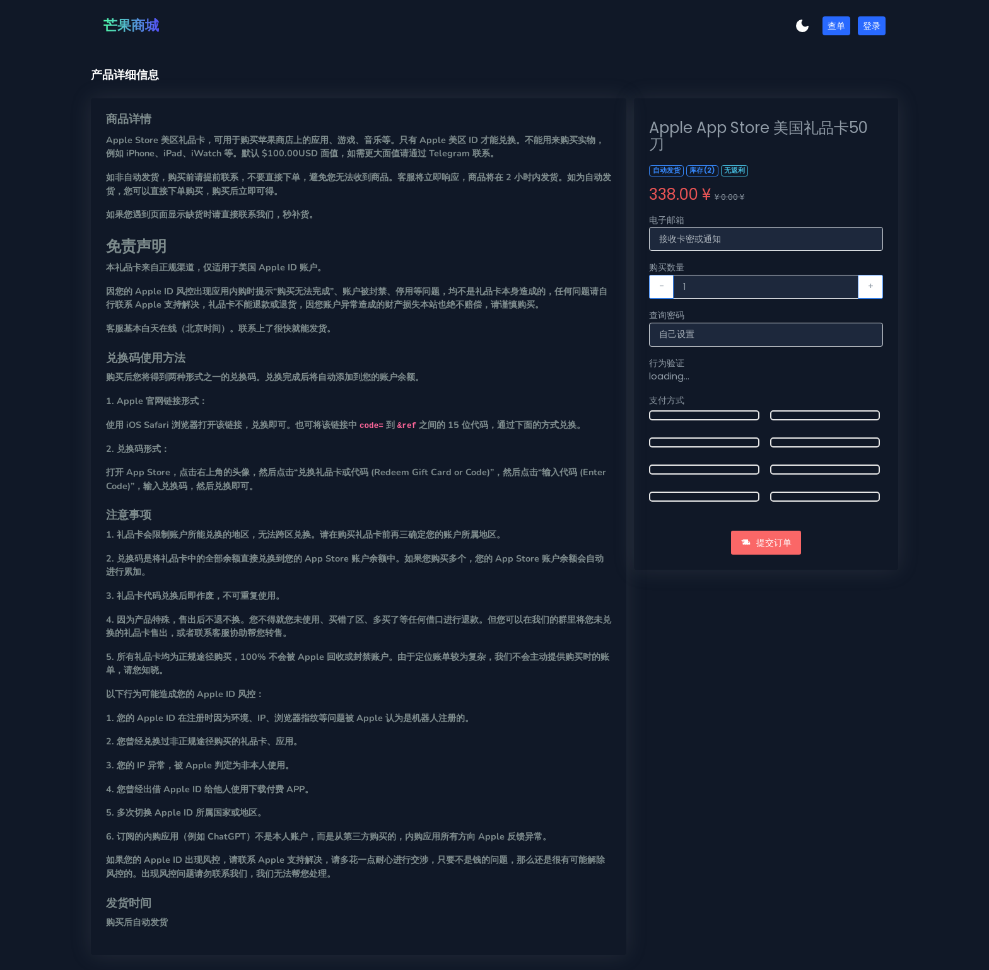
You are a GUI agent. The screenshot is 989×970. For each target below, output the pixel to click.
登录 (872, 26)
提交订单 (766, 542)
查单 (836, 26)
